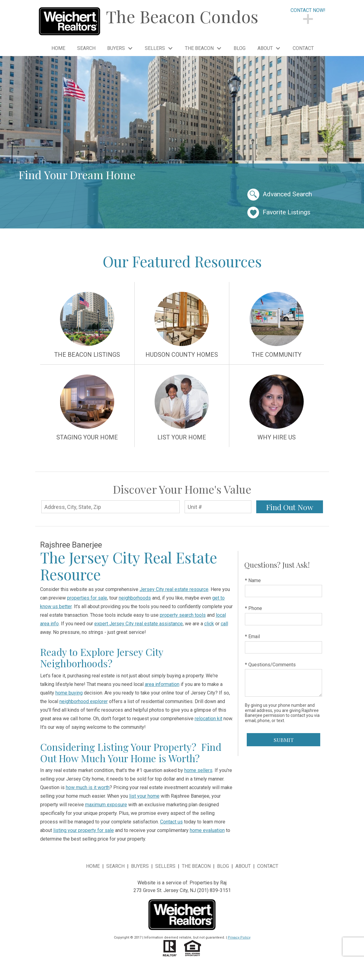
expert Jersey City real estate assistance (138, 624)
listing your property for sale (83, 830)
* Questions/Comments (270, 665)
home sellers (198, 770)
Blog (240, 48)
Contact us (171, 822)
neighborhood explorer (83, 701)
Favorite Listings (278, 213)
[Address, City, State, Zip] (110, 506)
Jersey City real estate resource (174, 589)
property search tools (183, 615)
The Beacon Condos (182, 16)
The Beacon (196, 866)
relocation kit (208, 718)
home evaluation (207, 830)
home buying (69, 693)
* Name (253, 580)
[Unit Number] (218, 506)
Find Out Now (289, 507)
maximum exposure (106, 805)
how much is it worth (88, 787)
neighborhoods (135, 598)
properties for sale (87, 598)
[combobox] (110, 506)
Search (86, 48)
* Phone (253, 608)
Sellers (165, 866)
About (243, 866)
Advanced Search (279, 195)
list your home (144, 796)
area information (162, 684)
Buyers (140, 866)
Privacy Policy (239, 937)
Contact (303, 48)
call (224, 624)
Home (58, 48)
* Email (252, 636)
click (209, 624)
